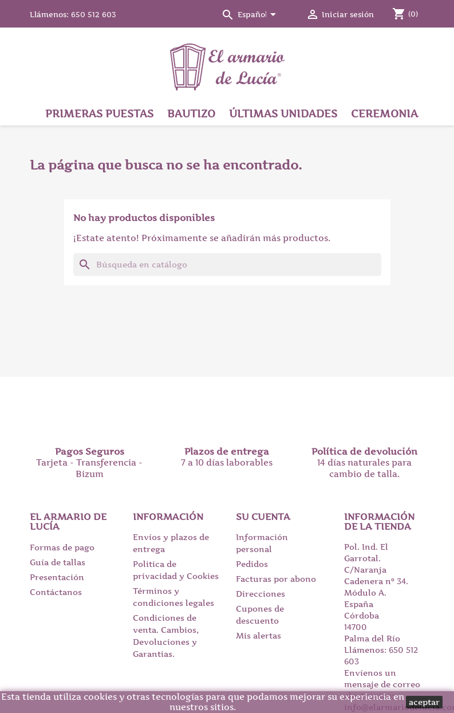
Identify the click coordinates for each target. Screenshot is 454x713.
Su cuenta (263, 516)
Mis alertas (258, 635)
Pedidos (252, 564)
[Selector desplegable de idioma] (259, 15)
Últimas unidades (283, 113)
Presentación (57, 577)
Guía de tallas (57, 562)
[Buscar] (227, 264)
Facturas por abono (276, 579)
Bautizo (191, 113)
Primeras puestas (99, 113)
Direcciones (260, 593)
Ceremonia (384, 113)
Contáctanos (56, 592)
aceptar (424, 702)
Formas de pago (62, 547)
